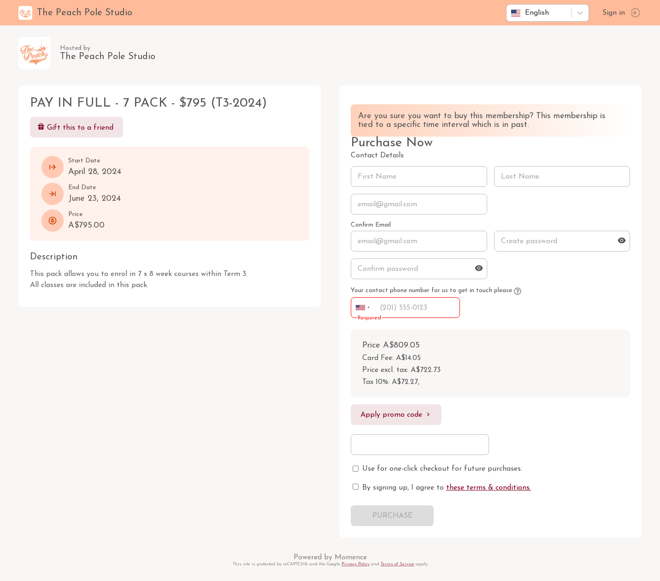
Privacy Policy (356, 564)
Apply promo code (396, 415)
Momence (351, 557)
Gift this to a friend (75, 127)
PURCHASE (392, 516)
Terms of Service (397, 564)
